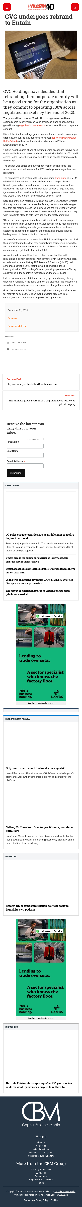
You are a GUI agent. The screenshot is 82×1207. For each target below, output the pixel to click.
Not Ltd (41, 1183)
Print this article (15, 349)
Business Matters (17, 326)
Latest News (12, 485)
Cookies (54, 1200)
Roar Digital (61, 178)
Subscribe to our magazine (41, 1152)
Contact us (41, 1146)
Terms (27, 1200)
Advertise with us (41, 1149)
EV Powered (41, 1173)
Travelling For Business (41, 1169)
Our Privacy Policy (40, 1200)
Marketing (11, 856)
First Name (13, 441)
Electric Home (41, 1176)
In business (11, 1027)
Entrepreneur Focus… (17, 719)
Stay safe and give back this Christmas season (32, 384)
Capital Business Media (64, 1191)
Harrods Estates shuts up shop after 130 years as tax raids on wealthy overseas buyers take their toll (39, 1085)
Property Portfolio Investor (41, 1179)
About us (41, 1142)
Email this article (15, 342)
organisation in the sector (32, 125)
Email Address (16, 461)
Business (12, 318)
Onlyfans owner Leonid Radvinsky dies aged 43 (35, 768)
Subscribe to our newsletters (41, 1156)
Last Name (13, 451)
